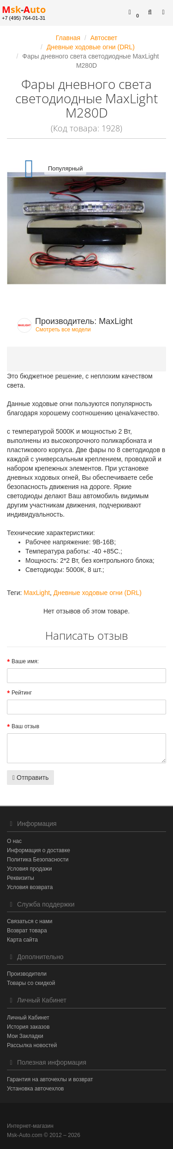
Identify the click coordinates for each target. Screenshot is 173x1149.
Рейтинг (22, 692)
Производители (27, 974)
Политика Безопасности (37, 859)
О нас (14, 841)
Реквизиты (20, 878)
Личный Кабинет (28, 1017)
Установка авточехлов (35, 1088)
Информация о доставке (38, 850)
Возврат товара (27, 930)
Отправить (30, 777)
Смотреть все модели (63, 329)
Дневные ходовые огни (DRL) (98, 592)
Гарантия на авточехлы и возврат (50, 1079)
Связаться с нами (29, 921)
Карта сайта (22, 940)
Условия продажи (29, 869)
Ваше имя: (25, 661)
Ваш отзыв (25, 726)
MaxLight (37, 592)
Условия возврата (30, 887)
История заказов (28, 1027)
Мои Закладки (25, 1036)
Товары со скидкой (31, 983)
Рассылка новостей (32, 1045)
